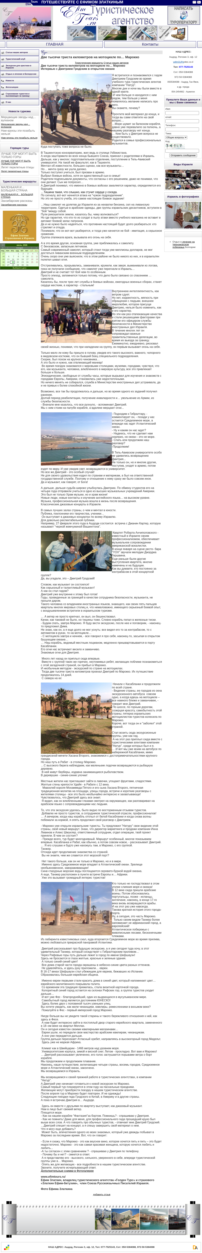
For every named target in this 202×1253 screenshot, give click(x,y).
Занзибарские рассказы (14, 204)
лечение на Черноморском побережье (184, 244)
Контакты (150, 44)
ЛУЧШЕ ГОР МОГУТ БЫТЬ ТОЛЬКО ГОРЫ (16, 162)
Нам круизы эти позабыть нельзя (19, 137)
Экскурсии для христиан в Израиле (18, 66)
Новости (10, 80)
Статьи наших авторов (17, 52)
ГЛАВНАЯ (54, 44)
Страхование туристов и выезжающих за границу (17, 95)
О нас (8, 102)
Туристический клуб (15, 59)
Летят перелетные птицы (15, 171)
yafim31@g (178, 62)
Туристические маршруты (89, 62)
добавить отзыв (101, 1194)
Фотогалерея (12, 87)
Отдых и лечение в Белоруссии (21, 74)
